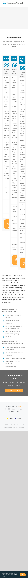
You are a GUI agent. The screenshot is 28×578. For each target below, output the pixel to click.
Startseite (8, 406)
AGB (18, 411)
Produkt (14, 406)
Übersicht (7, 409)
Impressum (12, 411)
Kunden (14, 409)
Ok (23, 574)
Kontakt (19, 409)
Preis (19, 406)
